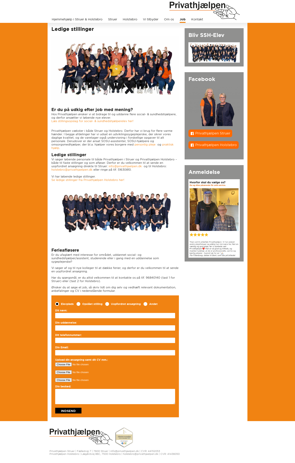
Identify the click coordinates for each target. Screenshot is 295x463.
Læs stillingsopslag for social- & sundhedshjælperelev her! (92, 121)
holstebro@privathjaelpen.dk (71, 169)
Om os (169, 19)
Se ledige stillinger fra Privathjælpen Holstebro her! (87, 180)
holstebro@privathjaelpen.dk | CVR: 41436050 (151, 454)
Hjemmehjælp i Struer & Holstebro (77, 19)
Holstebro (130, 19)
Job (183, 19)
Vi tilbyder (150, 19)
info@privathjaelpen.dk (125, 166)
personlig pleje (145, 144)
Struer (112, 19)
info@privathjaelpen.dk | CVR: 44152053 (135, 451)
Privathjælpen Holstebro (216, 145)
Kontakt (197, 19)
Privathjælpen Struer (212, 133)
